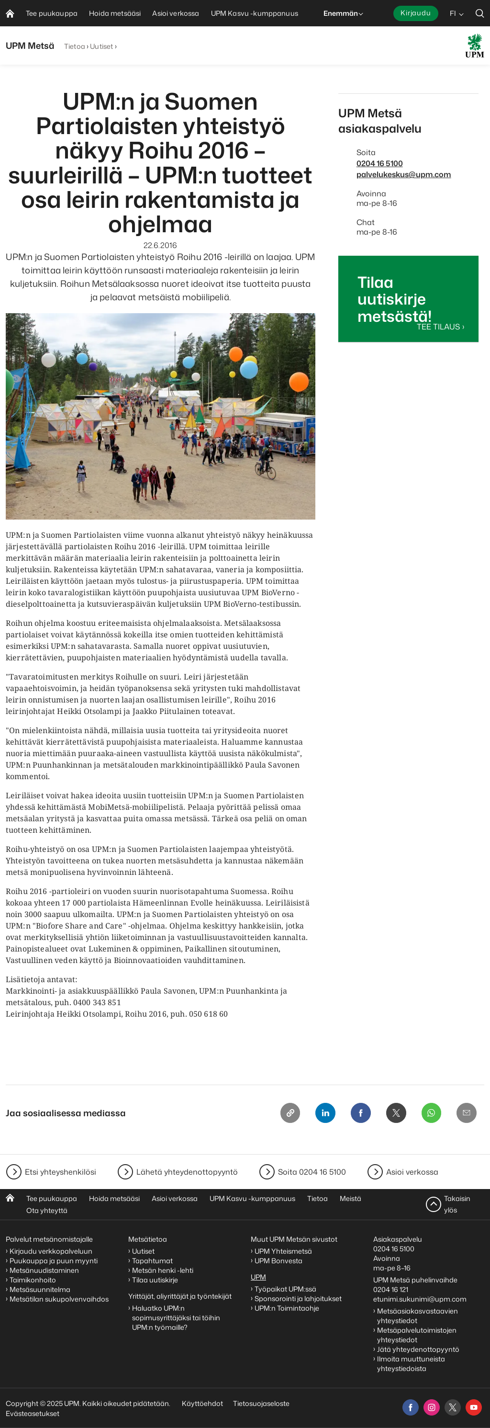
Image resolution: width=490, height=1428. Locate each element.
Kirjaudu (416, 13)
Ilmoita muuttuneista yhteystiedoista (411, 1363)
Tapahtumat (152, 1261)
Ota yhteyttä (46, 1210)
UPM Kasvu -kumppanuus (252, 1198)
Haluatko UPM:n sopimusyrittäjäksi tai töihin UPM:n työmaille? (176, 1317)
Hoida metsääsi (114, 1198)
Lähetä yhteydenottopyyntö (187, 1172)
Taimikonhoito (33, 1280)
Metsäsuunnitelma (40, 1289)
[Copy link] (284, 1113)
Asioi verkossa (412, 1172)
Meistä (350, 1198)
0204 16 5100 (379, 163)
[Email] (466, 1113)
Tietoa (74, 46)
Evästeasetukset (32, 1413)
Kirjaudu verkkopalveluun (51, 1251)
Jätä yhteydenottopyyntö (418, 1349)
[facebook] (410, 1407)
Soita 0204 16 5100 (312, 1172)
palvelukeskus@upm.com (403, 174)
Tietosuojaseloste (261, 1403)
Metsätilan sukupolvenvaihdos (59, 1299)
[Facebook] (357, 1113)
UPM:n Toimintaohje (287, 1308)
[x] (453, 1407)
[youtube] (474, 1407)
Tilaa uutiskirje (155, 1280)
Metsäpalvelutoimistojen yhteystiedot (417, 1335)
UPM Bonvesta (279, 1261)
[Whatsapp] (429, 1113)
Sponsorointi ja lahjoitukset (299, 1298)
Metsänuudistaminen (44, 1270)
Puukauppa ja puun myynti (54, 1261)
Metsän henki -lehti (162, 1270)
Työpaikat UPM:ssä (285, 1289)
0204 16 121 (390, 1289)
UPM (258, 1277)
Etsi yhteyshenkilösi (60, 1172)
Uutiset (101, 46)
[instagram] (431, 1407)
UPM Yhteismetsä (283, 1251)
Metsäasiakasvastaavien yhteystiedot (417, 1316)
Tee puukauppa (51, 1198)
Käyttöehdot (202, 1403)
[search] (480, 13)
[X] (393, 1113)
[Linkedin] (320, 1113)
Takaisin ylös (457, 1204)
